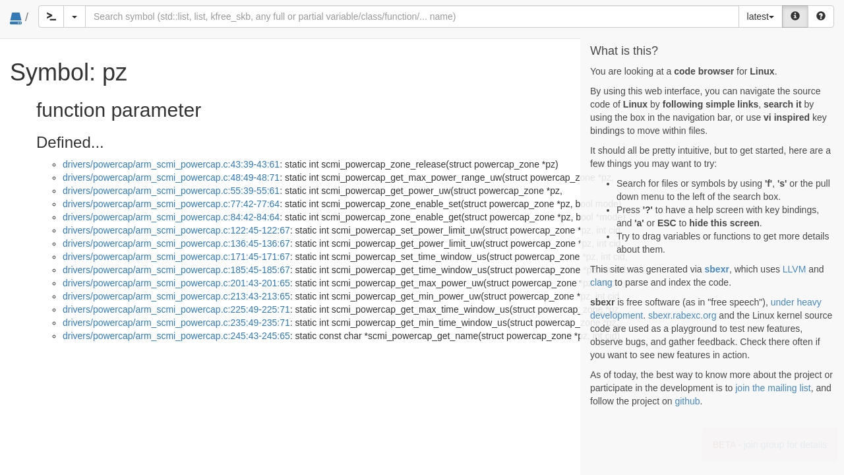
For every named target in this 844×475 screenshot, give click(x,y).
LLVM (794, 269)
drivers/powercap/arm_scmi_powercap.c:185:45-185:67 (176, 270)
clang (601, 282)
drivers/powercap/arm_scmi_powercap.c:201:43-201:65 (176, 283)
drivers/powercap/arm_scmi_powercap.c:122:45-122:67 (176, 230)
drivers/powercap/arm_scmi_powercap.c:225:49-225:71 (176, 309)
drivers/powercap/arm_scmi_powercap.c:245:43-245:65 (176, 336)
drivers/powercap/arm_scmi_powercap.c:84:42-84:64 (171, 217)
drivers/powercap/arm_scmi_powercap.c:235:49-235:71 (176, 322)
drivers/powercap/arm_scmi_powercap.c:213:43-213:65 (176, 296)
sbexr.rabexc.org (682, 315)
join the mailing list (772, 388)
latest (760, 16)
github (687, 401)
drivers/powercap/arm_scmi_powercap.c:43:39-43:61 (171, 164)
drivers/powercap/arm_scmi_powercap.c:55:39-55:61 (171, 190)
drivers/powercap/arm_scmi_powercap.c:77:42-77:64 (171, 204)
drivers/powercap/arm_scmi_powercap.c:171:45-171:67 (176, 256)
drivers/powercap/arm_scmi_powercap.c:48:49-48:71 (171, 177)
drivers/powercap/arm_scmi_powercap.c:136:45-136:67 (176, 243)
